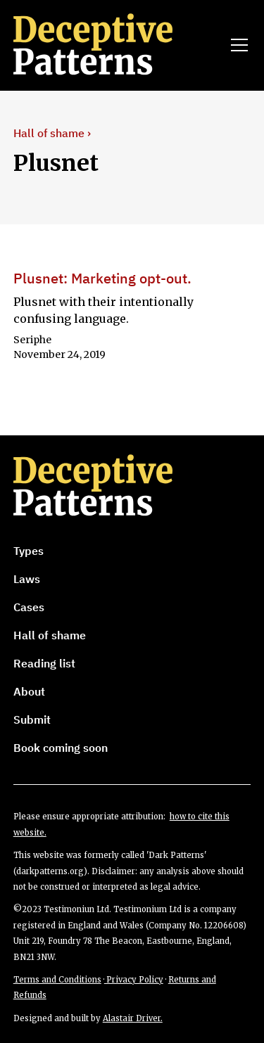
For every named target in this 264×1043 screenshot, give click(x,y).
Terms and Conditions (57, 980)
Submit (32, 719)
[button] (236, 45)
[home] (112, 45)
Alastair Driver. (133, 1018)
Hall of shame (49, 635)
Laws (26, 579)
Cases (28, 607)
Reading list (44, 663)
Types (28, 551)
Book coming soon (60, 748)
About (29, 691)
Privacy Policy (133, 980)
